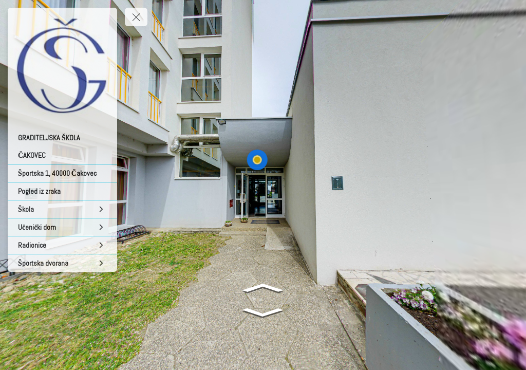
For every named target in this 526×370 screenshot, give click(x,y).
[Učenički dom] (62, 227)
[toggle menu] (136, 17)
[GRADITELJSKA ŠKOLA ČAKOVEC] (62, 146)
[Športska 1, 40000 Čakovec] (62, 173)
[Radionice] (62, 245)
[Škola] (62, 209)
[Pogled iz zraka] (62, 191)
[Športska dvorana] (62, 263)
